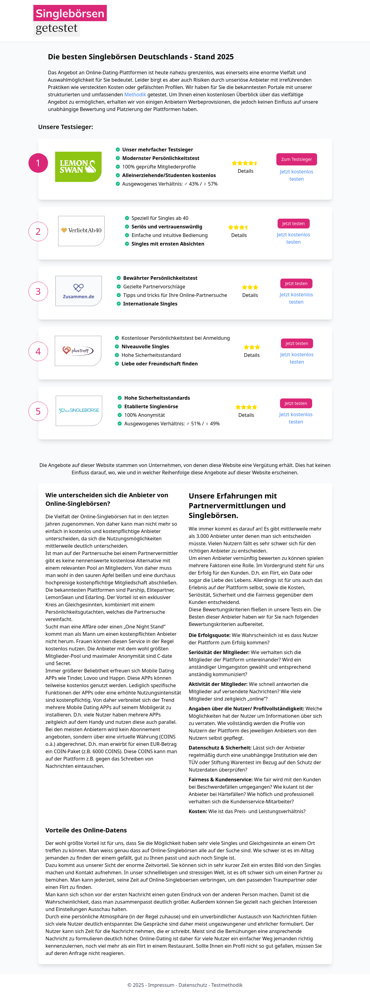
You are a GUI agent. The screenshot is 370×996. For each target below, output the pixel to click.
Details (245, 171)
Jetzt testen (293, 223)
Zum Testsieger (296, 159)
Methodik (135, 94)
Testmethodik (226, 985)
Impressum (161, 985)
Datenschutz (192, 985)
